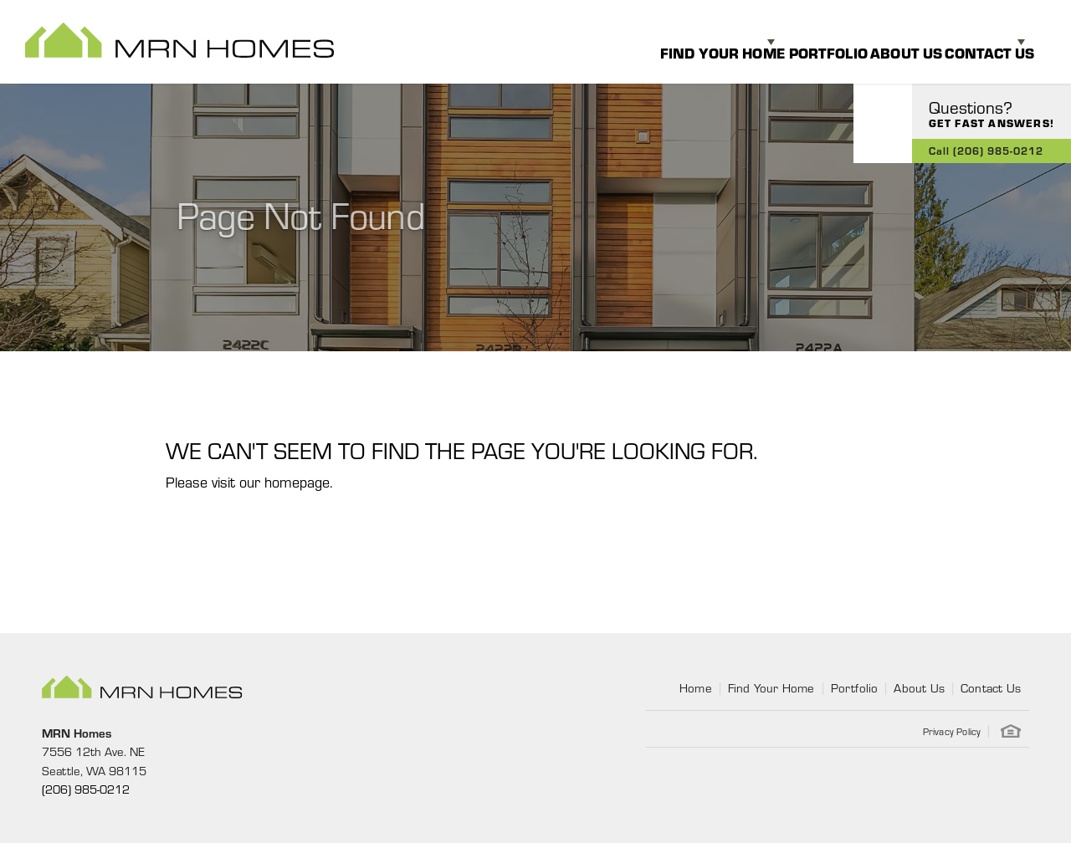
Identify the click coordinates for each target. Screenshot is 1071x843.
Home (695, 687)
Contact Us (991, 687)
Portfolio (779, 41)
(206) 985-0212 (86, 788)
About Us (873, 41)
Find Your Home (771, 687)
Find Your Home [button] (648, 41)
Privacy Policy (952, 731)
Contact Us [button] (971, 41)
